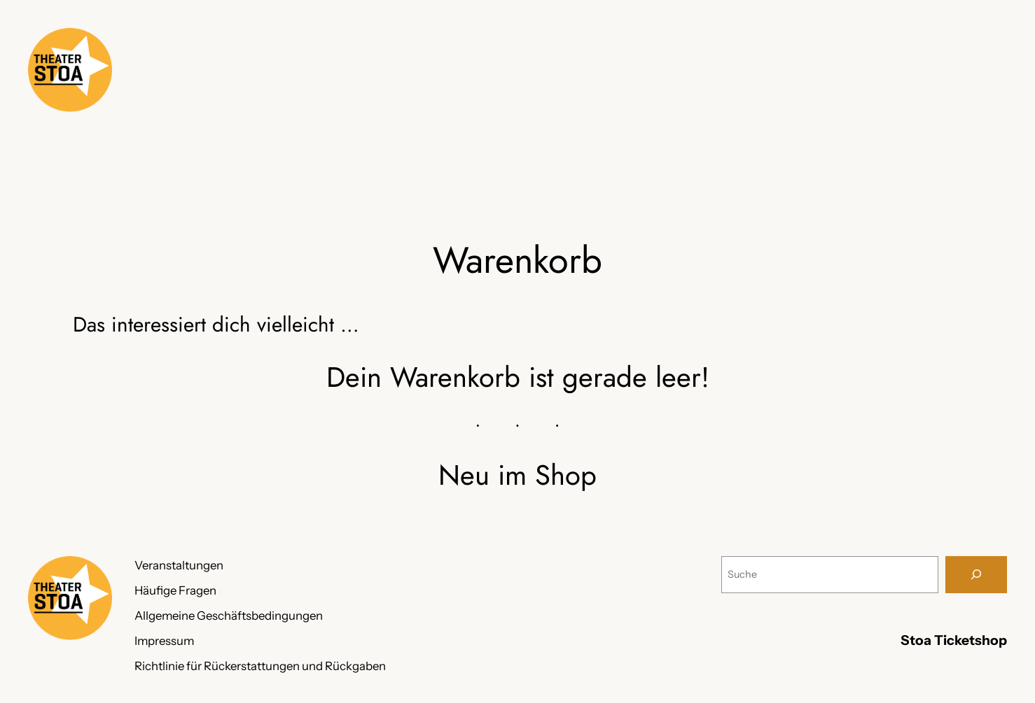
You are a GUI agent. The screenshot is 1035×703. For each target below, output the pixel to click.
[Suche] (976, 574)
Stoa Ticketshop (954, 640)
